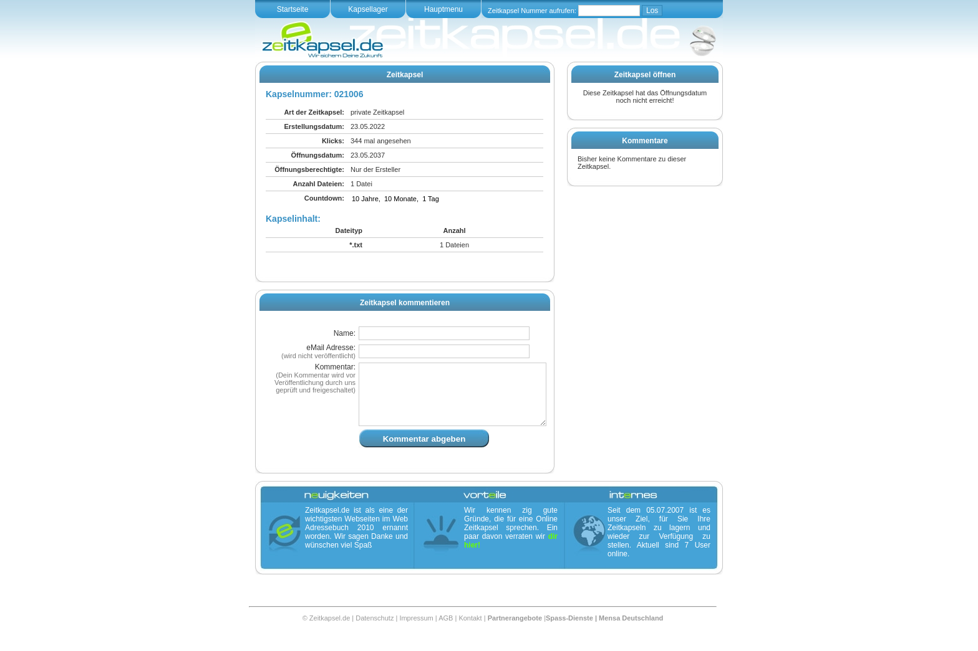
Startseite (293, 9)
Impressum (416, 633)
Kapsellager (367, 9)
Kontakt (470, 633)
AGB (445, 633)
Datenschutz (375, 633)
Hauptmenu (443, 9)
